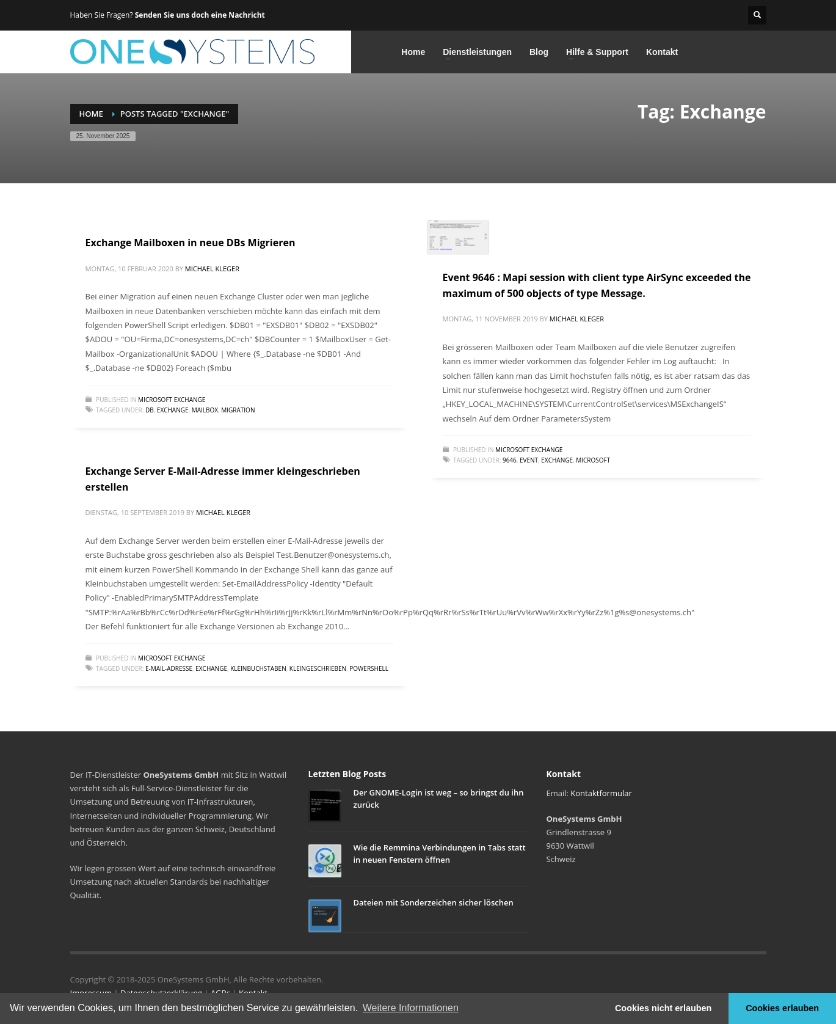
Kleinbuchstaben (258, 668)
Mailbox (205, 410)
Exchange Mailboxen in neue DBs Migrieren (190, 242)
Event (529, 460)
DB (149, 410)
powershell (368, 668)
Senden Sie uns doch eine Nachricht (200, 15)
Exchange (173, 410)
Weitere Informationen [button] (411, 1008)
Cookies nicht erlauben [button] (663, 1008)
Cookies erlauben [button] (782, 1008)
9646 (510, 460)
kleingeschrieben (317, 668)
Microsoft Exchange (171, 399)
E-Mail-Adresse (168, 668)
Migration (238, 410)
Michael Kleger (212, 268)
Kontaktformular (600, 793)
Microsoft (593, 460)
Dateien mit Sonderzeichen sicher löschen (434, 902)
